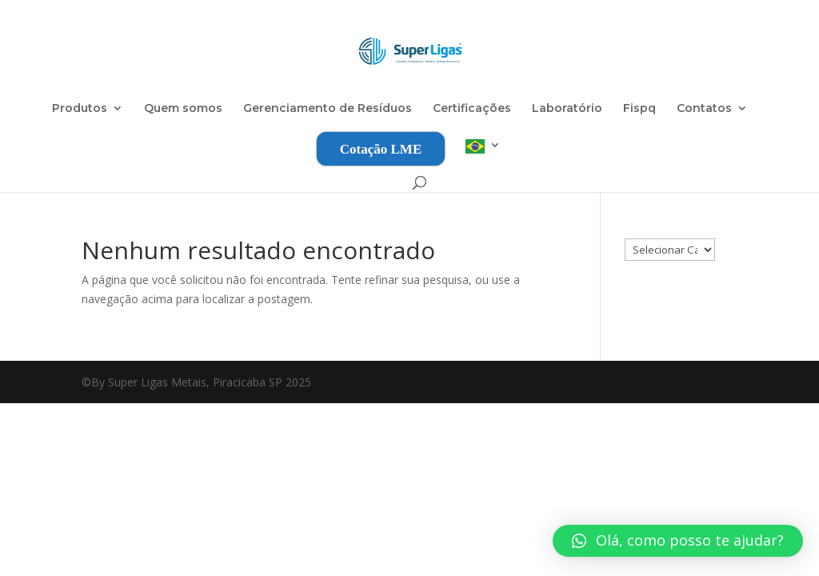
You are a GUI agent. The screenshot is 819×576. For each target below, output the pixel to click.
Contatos (704, 108)
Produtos (79, 108)
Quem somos (183, 108)
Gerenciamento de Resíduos (327, 108)
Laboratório (567, 108)
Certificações (472, 108)
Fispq (639, 108)
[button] (678, 541)
